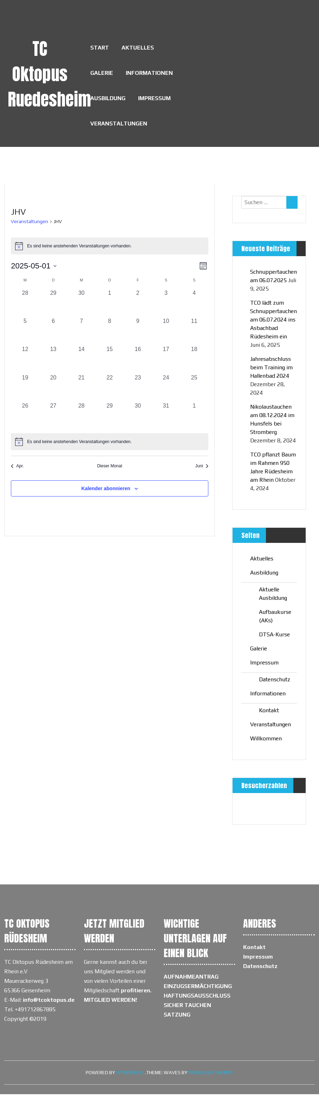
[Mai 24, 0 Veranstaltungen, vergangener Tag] (166, 390)
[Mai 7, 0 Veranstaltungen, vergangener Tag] (81, 334)
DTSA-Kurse (274, 637)
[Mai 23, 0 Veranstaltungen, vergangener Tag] (138, 390)
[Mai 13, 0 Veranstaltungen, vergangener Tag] (53, 362)
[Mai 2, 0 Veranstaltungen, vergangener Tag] (138, 306)
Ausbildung (107, 100)
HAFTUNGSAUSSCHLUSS (197, 998)
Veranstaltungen (118, 126)
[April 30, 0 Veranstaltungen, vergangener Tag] (81, 306)
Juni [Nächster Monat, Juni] (201, 468)
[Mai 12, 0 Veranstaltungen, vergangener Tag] (25, 362)
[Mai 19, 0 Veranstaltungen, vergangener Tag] (25, 390)
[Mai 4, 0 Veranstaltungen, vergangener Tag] (194, 306)
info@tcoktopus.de (48, 1002)
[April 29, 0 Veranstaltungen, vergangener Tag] (53, 306)
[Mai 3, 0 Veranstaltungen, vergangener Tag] (166, 306)
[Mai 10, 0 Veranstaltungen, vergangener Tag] (166, 334)
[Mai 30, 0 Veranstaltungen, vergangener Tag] (138, 418)
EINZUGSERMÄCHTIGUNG (198, 989)
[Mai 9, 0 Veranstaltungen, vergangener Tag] (138, 334)
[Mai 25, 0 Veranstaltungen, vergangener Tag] (194, 390)
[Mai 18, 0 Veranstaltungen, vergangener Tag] (194, 362)
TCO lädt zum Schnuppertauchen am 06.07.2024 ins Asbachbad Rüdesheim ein (273, 322)
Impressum (154, 100)
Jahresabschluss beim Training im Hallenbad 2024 (271, 370)
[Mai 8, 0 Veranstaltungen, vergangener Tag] (110, 334)
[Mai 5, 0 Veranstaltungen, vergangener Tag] (25, 334)
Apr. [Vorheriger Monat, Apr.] (17, 468)
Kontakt (269, 713)
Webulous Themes (210, 1075)
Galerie (101, 74)
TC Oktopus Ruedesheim (49, 74)
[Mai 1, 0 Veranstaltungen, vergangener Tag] (110, 306)
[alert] (109, 444)
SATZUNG (177, 1017)
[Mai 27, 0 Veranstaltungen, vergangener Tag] (53, 418)
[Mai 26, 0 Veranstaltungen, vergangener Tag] (25, 418)
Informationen (149, 74)
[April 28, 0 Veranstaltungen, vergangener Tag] (25, 306)
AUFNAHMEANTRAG (191, 979)
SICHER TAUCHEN (187, 1008)
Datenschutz (274, 682)
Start (99, 48)
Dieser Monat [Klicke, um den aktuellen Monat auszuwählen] (109, 468)
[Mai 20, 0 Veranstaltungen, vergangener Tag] (53, 390)
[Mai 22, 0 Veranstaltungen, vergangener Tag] (110, 390)
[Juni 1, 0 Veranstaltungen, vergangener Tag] (194, 418)
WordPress (130, 1075)
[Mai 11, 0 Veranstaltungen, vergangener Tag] (194, 334)
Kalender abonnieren (105, 491)
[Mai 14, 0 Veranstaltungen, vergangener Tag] (81, 362)
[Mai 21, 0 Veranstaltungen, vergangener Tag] (81, 390)
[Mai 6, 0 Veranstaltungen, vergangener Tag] (53, 334)
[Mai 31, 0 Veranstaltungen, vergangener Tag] (166, 418)
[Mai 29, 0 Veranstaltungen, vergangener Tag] (110, 418)
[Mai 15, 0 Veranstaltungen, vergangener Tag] (110, 362)
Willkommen (266, 741)
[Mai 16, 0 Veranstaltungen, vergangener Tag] (138, 362)
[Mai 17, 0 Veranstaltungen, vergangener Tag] (166, 362)
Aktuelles (138, 48)
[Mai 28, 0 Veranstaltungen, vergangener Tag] (81, 418)
